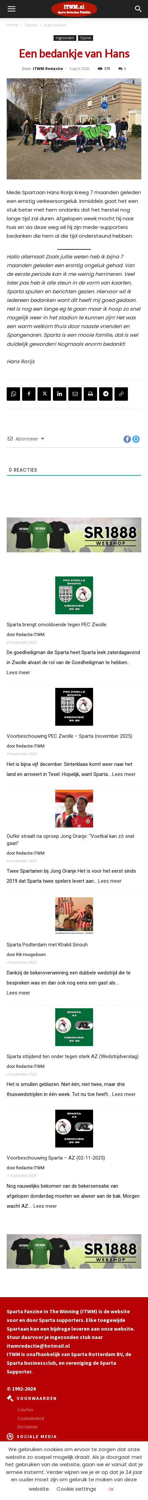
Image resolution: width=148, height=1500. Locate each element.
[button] (138, 9)
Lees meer (18, 672)
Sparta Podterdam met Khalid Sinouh (47, 945)
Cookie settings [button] (76, 1488)
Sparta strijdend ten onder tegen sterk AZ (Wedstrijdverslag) (73, 1056)
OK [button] (111, 1489)
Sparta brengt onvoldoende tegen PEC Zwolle (56, 625)
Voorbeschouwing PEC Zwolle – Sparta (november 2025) (69, 736)
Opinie (31, 25)
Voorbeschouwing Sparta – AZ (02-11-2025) (56, 1158)
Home (12, 25)
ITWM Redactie (48, 68)
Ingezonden (55, 25)
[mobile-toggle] (11, 9)
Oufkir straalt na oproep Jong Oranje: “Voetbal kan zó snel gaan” (70, 839)
